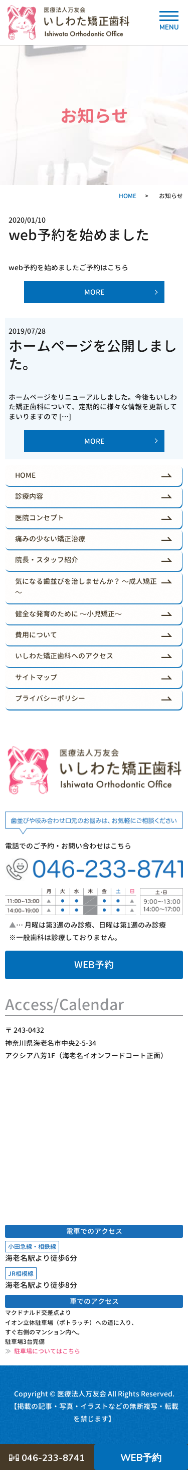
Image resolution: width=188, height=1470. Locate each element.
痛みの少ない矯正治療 (50, 538)
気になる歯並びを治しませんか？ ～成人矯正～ (86, 586)
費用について (36, 634)
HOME (127, 196)
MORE (94, 292)
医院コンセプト (39, 517)
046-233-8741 (47, 1458)
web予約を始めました (79, 235)
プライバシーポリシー (50, 698)
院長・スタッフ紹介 (46, 559)
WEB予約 (94, 964)
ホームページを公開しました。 (93, 355)
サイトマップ (36, 677)
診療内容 (29, 496)
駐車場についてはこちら (42, 1351)
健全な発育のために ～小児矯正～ (68, 613)
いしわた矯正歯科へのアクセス (64, 655)
